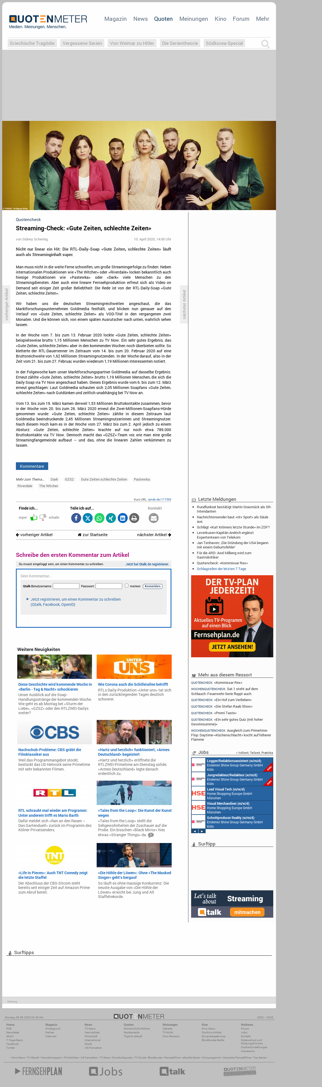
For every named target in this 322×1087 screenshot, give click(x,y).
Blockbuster (155, 1057)
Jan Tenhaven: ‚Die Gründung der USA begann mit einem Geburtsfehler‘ (232, 545)
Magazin (115, 18)
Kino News (18, 1057)
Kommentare (32, 466)
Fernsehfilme (172, 1057)
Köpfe (88, 1044)
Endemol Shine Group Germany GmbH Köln (232, 765)
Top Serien (259, 1057)
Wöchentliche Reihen (137, 1028)
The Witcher (48, 486)
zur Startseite (93, 534)
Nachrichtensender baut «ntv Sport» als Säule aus (232, 519)
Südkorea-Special (224, 43)
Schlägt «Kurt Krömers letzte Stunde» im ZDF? (233, 527)
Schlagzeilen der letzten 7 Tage (221, 568)
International (93, 1040)
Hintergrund (52, 1028)
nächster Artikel (154, 534)
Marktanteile (131, 1032)
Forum (241, 18)
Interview (51, 1036)
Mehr (262, 18)
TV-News (90, 1028)
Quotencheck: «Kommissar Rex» (222, 562)
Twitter (10, 1048)
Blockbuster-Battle (213, 1040)
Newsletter (12, 1032)
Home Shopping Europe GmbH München (222, 793)
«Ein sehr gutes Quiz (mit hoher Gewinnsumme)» (227, 721)
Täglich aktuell (133, 1036)
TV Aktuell (33, 1057)
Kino (220, 18)
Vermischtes (92, 1032)
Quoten (163, 18)
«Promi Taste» (214, 713)
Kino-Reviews (171, 1036)
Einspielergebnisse (213, 1036)
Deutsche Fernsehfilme (237, 1057)
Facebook (12, 1044)
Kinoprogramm (211, 1057)
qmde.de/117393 (159, 499)
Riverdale (25, 486)
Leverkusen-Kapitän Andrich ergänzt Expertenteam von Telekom (225, 534)
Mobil (10, 1036)
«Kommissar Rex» (216, 682)
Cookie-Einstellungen (254, 1047)
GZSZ (69, 479)
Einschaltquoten (122, 1057)
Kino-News (208, 1028)
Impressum (248, 1051)
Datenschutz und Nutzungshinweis (252, 1041)
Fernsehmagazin (51, 1057)
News (140, 18)
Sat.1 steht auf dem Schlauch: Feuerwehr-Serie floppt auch (224, 691)
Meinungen (193, 18)
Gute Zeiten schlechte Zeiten (104, 479)
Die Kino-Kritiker (212, 1032)
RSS (9, 1028)
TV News (105, 1057)
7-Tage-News (14, 1040)
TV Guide (140, 1057)
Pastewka (142, 479)
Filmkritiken (71, 1057)
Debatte (167, 1028)
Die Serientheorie (180, 43)
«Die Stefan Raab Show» (221, 706)
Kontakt (246, 1036)
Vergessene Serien (82, 43)
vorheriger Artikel (34, 534)
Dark (54, 479)
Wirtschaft (91, 1036)
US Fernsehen (89, 1057)
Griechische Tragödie (32, 43)
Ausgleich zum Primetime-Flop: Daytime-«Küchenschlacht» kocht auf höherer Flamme (231, 735)
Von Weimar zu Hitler (132, 43)
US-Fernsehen (93, 1048)
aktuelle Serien (191, 1057)
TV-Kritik (168, 1032)
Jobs (244, 1032)
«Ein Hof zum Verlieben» (221, 699)
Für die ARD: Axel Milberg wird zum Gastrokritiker (224, 555)
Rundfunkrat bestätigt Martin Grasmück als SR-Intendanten (234, 509)
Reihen (49, 1032)
